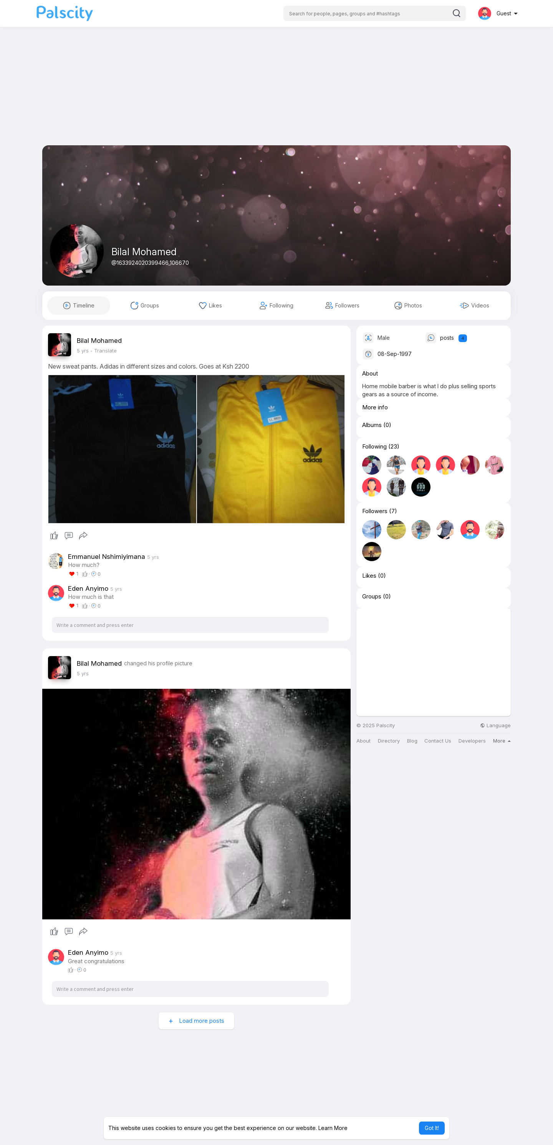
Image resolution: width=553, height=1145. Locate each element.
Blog (412, 740)
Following (374, 447)
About (363, 740)
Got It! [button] (432, 1128)
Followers (374, 511)
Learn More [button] (333, 1128)
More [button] (502, 741)
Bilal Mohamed (144, 252)
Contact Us (437, 740)
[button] (374, 13)
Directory (389, 740)
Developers (472, 740)
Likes (369, 576)
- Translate (103, 350)
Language (495, 725)
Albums (372, 425)
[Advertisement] (276, 91)
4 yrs (83, 350)
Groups (371, 596)
